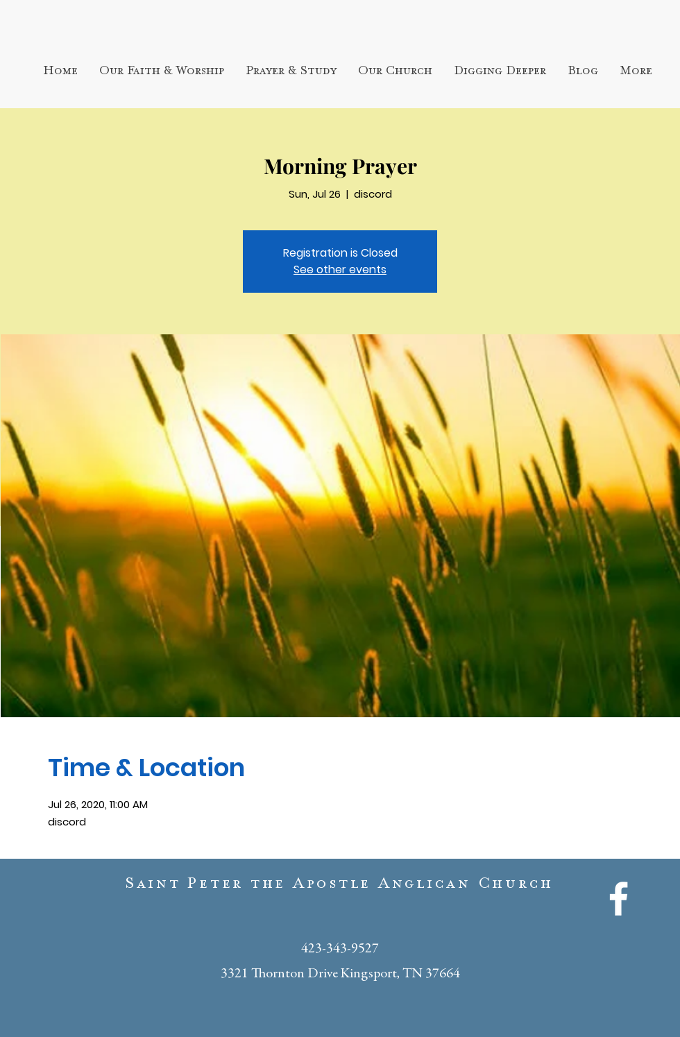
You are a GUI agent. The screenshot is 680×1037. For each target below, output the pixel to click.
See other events (340, 269)
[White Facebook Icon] (618, 898)
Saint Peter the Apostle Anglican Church (340, 886)
